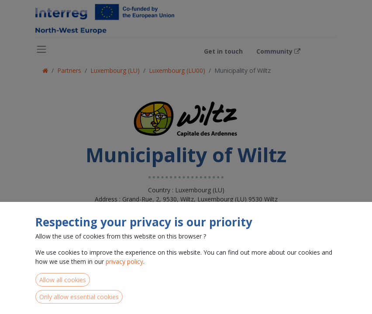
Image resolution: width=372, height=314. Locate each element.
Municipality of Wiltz (242, 70)
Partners (69, 70)
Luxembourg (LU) (115, 70)
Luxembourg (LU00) (177, 70)
